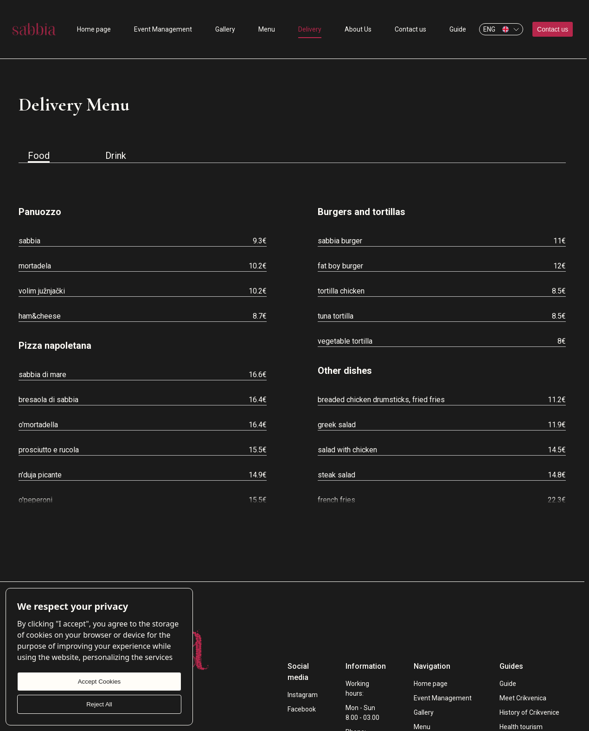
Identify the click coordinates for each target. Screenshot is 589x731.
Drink (115, 155)
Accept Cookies (99, 681)
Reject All (99, 704)
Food (39, 156)
